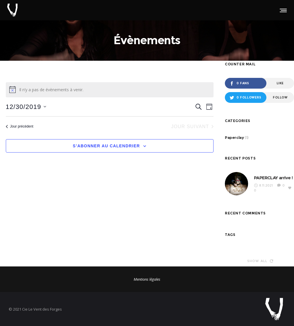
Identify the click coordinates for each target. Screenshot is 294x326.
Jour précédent (19, 126)
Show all (260, 261)
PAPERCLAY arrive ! (273, 177)
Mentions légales (147, 279)
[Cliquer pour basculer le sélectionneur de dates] (26, 107)
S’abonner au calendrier (106, 146)
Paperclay (234, 137)
